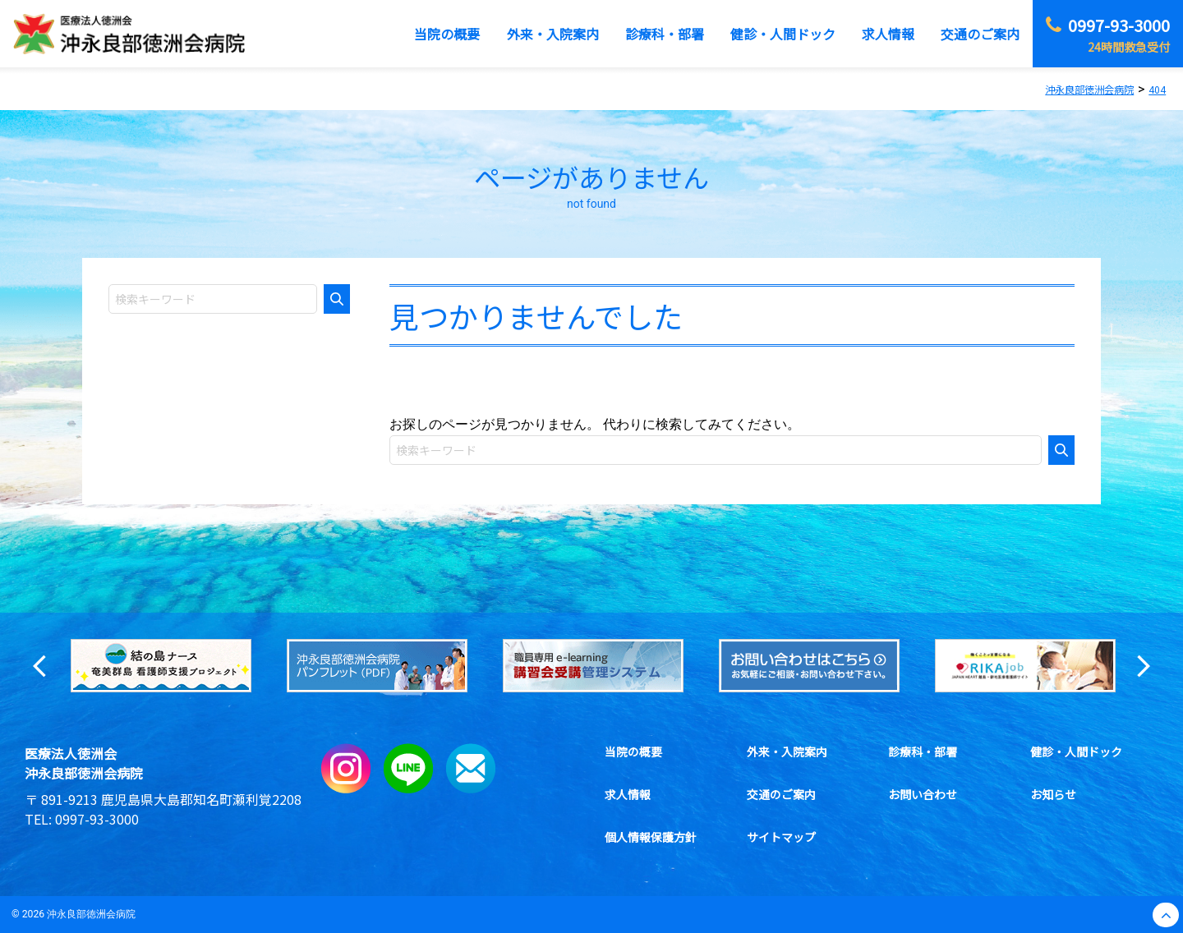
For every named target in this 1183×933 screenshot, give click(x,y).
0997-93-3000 (97, 819)
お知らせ (1053, 794)
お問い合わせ (922, 794)
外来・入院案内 (787, 751)
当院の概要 (633, 751)
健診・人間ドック (1076, 751)
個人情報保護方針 (651, 837)
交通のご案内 (781, 794)
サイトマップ (781, 837)
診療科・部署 (922, 751)
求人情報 (628, 794)
